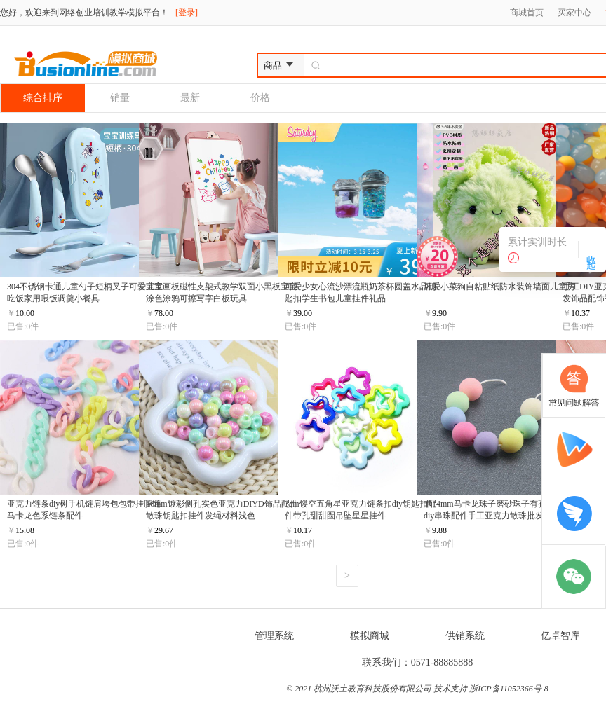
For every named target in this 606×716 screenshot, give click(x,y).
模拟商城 (369, 636)
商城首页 (527, 13)
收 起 (591, 249)
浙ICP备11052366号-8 (508, 689)
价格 (260, 97)
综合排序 (42, 97)
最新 (190, 97)
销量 (120, 97)
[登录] (186, 13)
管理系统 (274, 636)
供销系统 (465, 636)
